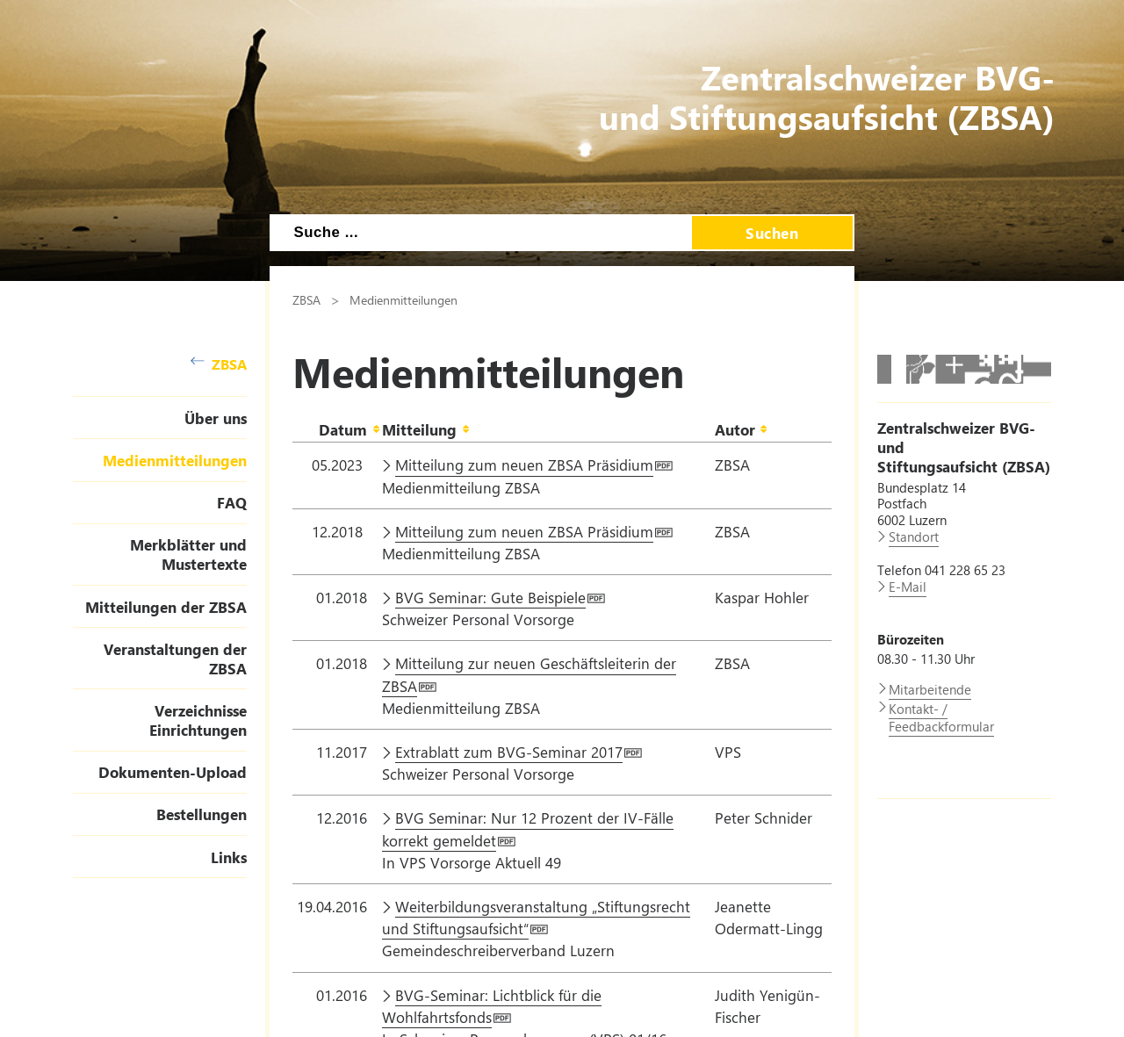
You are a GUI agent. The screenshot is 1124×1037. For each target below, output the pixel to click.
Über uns (215, 418)
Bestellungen (201, 814)
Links (229, 857)
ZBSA (219, 364)
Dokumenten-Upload (172, 771)
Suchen (772, 232)
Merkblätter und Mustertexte (188, 554)
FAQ (232, 502)
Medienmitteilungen (175, 460)
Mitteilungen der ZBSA (166, 606)
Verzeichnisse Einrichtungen (198, 720)
